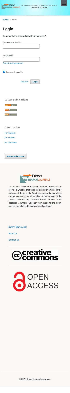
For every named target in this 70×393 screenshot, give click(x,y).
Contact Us (13, 240)
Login (35, 82)
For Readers (10, 133)
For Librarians (11, 142)
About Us (12, 233)
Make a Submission (15, 156)
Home (5, 19)
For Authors (10, 138)
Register (24, 82)
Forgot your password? (13, 63)
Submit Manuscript (17, 227)
